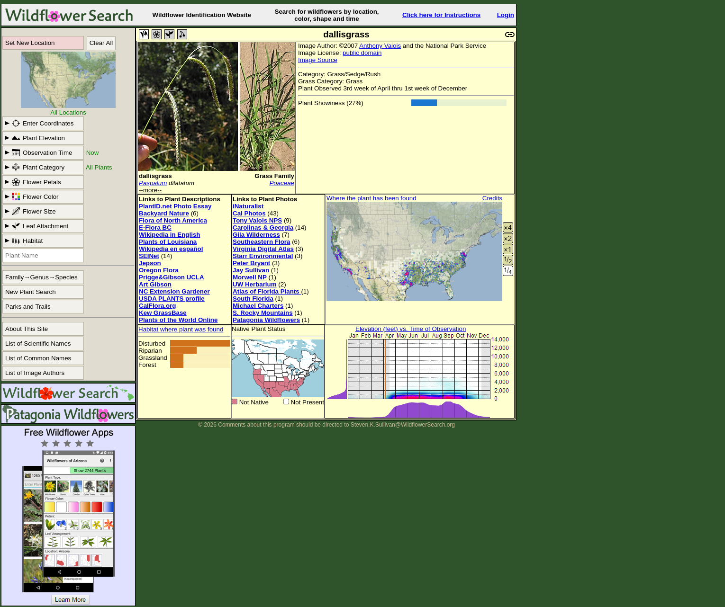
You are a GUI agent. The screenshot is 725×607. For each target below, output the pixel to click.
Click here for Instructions (441, 14)
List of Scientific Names (38, 343)
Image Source (317, 59)
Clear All (101, 42)
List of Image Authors (34, 372)
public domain (362, 52)
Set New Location (29, 42)
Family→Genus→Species (41, 277)
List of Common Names (38, 358)
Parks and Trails (28, 306)
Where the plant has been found (371, 198)
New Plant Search (30, 291)
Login (505, 14)
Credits (492, 198)
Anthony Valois (380, 45)
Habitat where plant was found (180, 329)
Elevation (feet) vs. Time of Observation (410, 328)
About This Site (26, 328)
